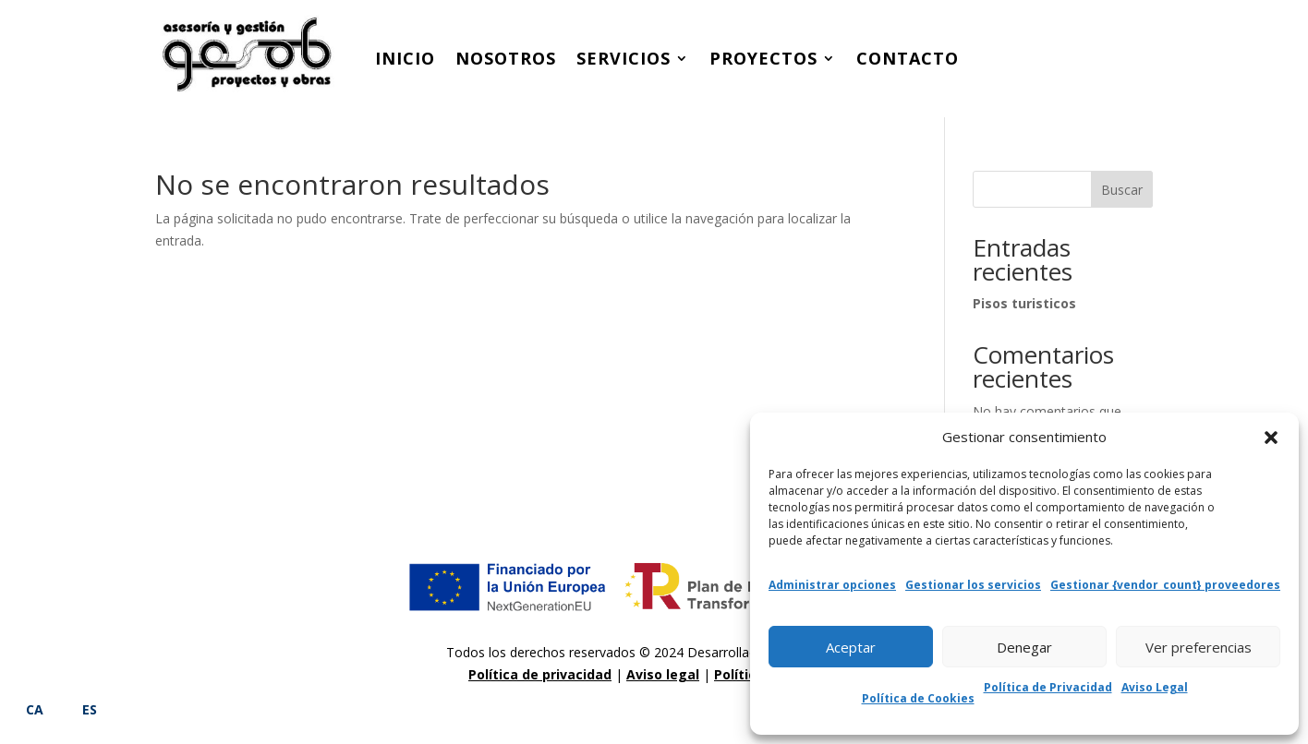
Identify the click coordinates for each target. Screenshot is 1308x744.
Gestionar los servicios (973, 585)
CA (34, 709)
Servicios (623, 58)
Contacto (907, 58)
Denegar (1024, 647)
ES (89, 709)
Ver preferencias (1198, 647)
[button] (1271, 437)
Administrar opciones (832, 585)
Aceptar (851, 647)
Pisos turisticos (1024, 303)
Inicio (405, 58)
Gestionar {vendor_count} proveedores (1165, 585)
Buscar (1122, 189)
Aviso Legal (1154, 687)
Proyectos (763, 58)
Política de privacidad (540, 674)
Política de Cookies (918, 698)
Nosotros (505, 58)
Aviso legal (662, 674)
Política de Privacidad (1048, 687)
